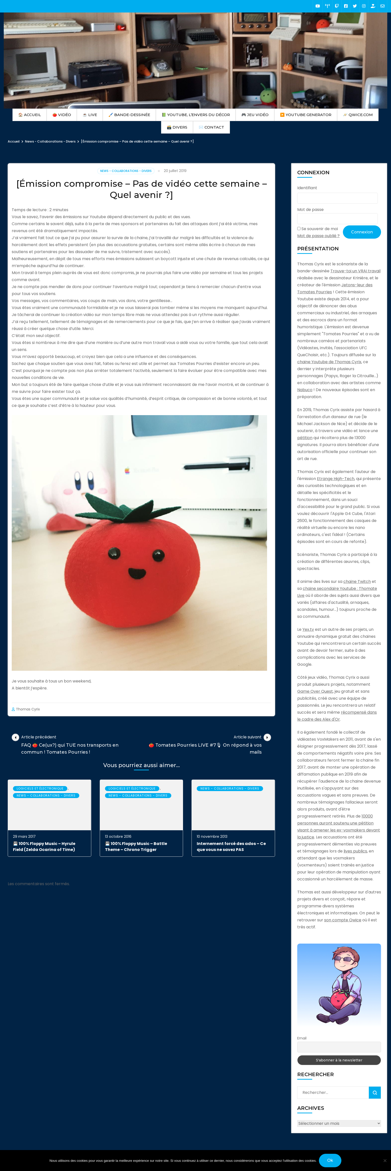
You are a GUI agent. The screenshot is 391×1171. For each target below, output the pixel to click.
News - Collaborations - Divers (126, 171)
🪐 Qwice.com (358, 114)
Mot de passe (310, 209)
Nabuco (304, 390)
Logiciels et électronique (40, 788)
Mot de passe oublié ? (318, 236)
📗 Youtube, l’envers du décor (196, 114)
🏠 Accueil (29, 114)
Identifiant (307, 188)
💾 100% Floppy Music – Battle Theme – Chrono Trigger (136, 846)
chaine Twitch (357, 581)
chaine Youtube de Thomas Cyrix (329, 362)
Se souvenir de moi (319, 229)
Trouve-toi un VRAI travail (355, 271)
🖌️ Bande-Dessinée (129, 114)
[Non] (384, 1160)
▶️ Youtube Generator (305, 114)
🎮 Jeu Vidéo (255, 114)
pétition (304, 438)
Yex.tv (308, 629)
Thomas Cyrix (28, 709)
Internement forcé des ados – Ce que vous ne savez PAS (231, 846)
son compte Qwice (342, 920)
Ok (330, 1160)
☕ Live (90, 114)
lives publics (355, 851)
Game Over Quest (315, 691)
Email (301, 1038)
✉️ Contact (211, 127)
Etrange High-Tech (335, 479)
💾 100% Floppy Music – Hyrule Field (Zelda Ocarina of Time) (44, 846)
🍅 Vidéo (61, 114)
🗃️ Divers (177, 127)
